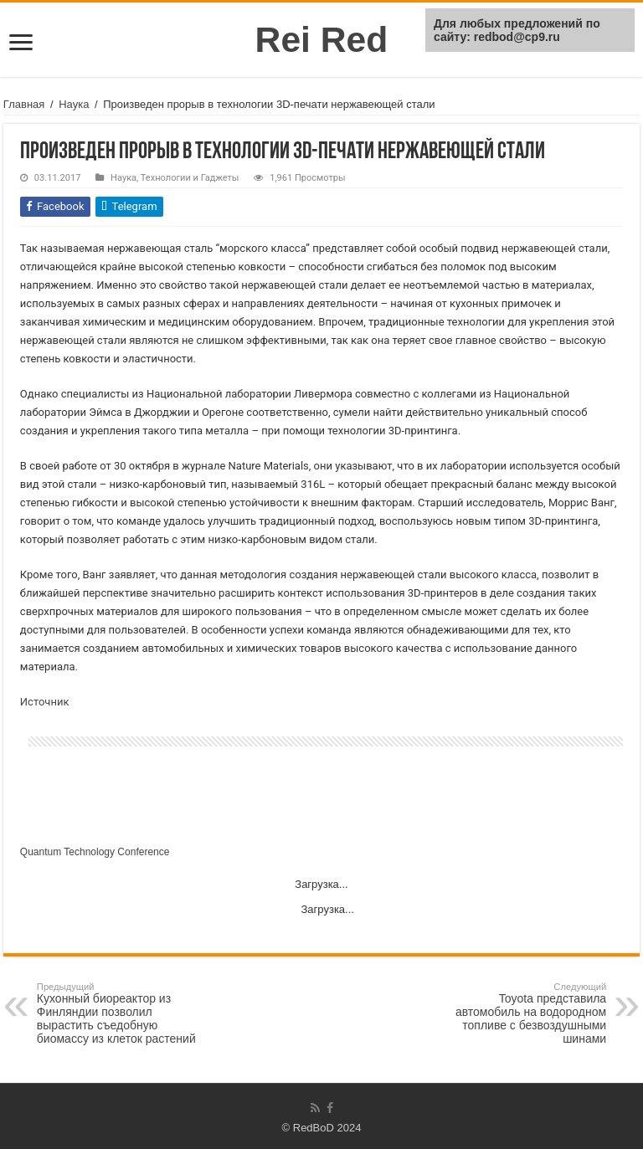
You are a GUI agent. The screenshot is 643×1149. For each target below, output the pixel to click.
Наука (74, 104)
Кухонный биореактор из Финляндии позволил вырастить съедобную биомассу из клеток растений (122, 1013)
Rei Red (321, 39)
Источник (44, 701)
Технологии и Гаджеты (190, 177)
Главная (23, 104)
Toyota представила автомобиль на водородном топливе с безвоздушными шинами (520, 1013)
